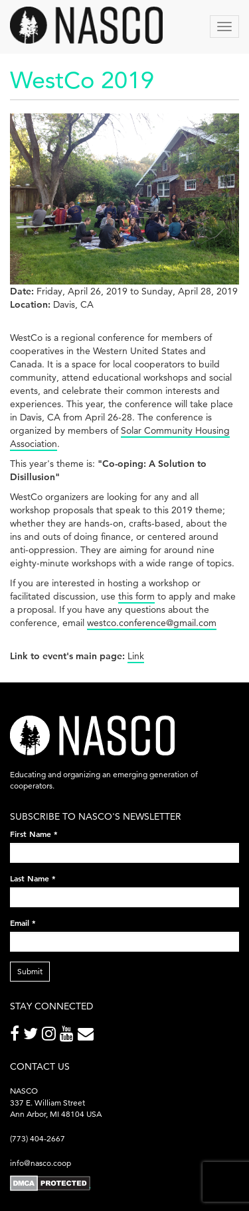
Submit (29, 971)
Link (135, 656)
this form (136, 596)
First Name (34, 833)
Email (23, 922)
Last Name (33, 878)
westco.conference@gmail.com (151, 623)
